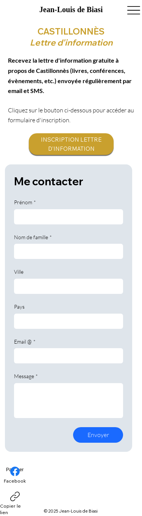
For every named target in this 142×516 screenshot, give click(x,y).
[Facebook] (15, 475)
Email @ (25, 342)
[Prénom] (66, 216)
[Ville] (66, 286)
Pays (19, 306)
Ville (18, 271)
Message (26, 376)
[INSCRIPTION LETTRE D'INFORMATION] (71, 144)
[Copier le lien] (15, 504)
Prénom (25, 202)
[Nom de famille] (66, 251)
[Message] (68, 400)
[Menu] (133, 10)
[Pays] (66, 321)
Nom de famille (33, 237)
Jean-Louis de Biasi (71, 9)
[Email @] (66, 355)
